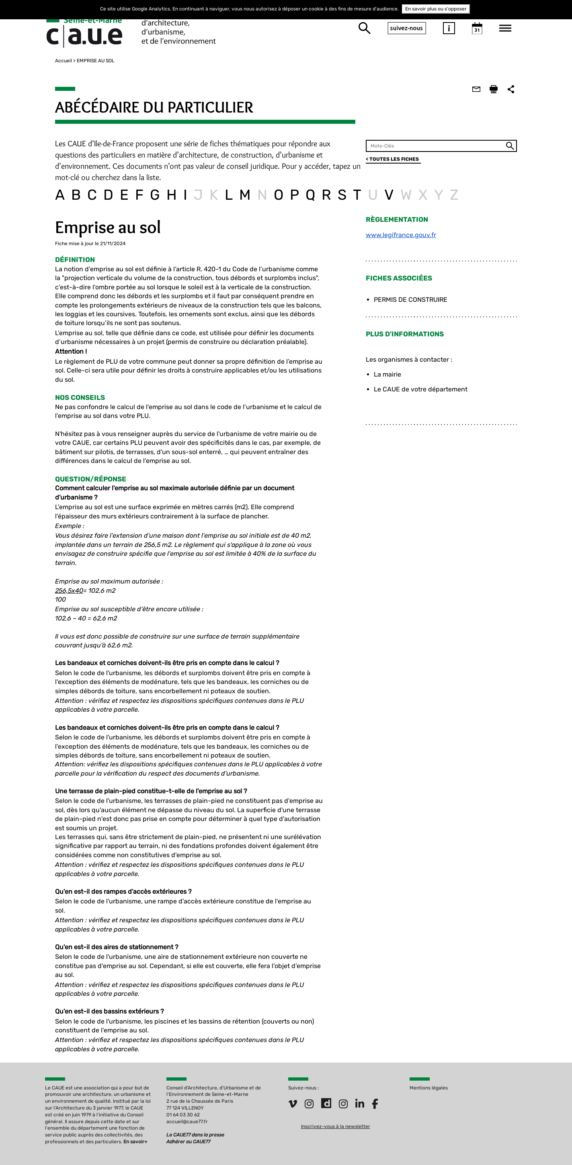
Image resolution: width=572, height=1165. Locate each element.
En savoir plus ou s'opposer (436, 9)
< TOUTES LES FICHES (395, 159)
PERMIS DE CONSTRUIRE (414, 299)
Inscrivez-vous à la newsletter (335, 1110)
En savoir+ (135, 1125)
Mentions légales (429, 1071)
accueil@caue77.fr (187, 1105)
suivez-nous (407, 28)
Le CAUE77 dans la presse (195, 1118)
